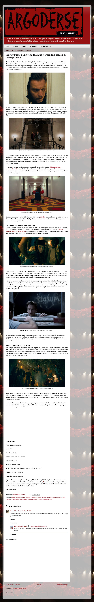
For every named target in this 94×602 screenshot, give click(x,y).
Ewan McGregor (57, 497)
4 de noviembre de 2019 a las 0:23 (22, 511)
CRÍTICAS (16, 46)
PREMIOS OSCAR (45, 46)
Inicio (39, 585)
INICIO (7, 46)
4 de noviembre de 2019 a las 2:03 (38, 526)
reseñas (39, 499)
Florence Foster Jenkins (19, 231)
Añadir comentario (11, 539)
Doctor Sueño (41, 497)
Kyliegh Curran (15, 499)
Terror (50, 499)
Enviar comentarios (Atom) (20, 588)
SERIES (24, 46)
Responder (12, 519)
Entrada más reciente (13, 585)
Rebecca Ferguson (32, 499)
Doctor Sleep (34, 497)
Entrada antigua (62, 585)
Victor (12, 511)
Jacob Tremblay (48, 482)
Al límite (42, 217)
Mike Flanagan (23, 499)
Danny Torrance (26, 497)
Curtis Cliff (18, 497)
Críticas (13, 497)
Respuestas (14, 523)
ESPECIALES (33, 46)
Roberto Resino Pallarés (20, 526)
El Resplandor (48, 497)
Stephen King (45, 499)
